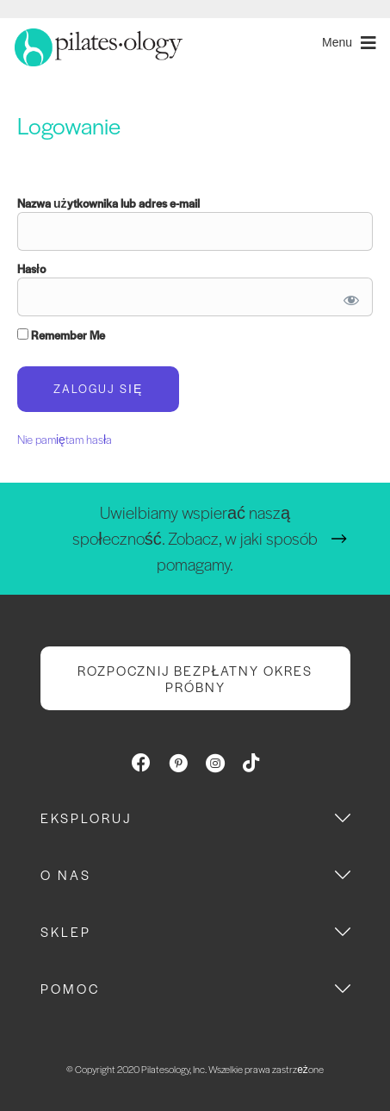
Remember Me (61, 335)
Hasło (31, 268)
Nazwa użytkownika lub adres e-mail (108, 203)
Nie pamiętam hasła (64, 439)
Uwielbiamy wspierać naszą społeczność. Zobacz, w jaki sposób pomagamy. (194, 538)
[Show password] (348, 297)
